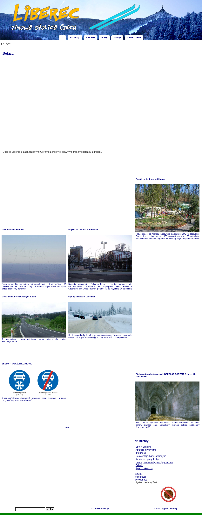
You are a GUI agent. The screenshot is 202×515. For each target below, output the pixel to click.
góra (67, 427)
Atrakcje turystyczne (146, 450)
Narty (104, 37)
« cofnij (173, 508)
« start (157, 508)
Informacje (141, 453)
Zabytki (139, 465)
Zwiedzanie (134, 37)
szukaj (138, 474)
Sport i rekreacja (144, 468)
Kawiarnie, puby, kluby (147, 459)
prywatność (141, 479)
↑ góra (165, 508)
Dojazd (90, 37)
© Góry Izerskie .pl (100, 508)
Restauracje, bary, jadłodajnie (151, 456)
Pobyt (117, 37)
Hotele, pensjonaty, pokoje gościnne (154, 462)
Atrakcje (75, 37)
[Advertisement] (33, 190)
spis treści (140, 476)
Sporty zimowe (143, 446)
